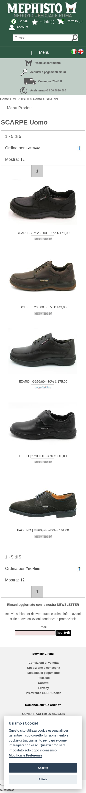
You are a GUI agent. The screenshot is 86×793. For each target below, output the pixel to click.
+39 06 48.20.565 (53, 714)
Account (18, 27)
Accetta (43, 768)
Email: (43, 627)
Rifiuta (43, 779)
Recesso (43, 678)
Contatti (43, 683)
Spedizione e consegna (43, 667)
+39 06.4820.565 (55, 90)
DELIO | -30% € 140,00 (43, 458)
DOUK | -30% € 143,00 (43, 309)
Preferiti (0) (43, 22)
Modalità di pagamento (44, 672)
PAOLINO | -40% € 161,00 (43, 533)
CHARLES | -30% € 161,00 (43, 235)
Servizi (19, 21)
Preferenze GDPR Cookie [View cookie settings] (43, 693)
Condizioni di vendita (44, 662)
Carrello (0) (70, 21)
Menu (44, 52)
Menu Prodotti (20, 108)
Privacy (43, 688)
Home (4, 99)
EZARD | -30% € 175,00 (43, 384)
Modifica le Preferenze (25, 755)
